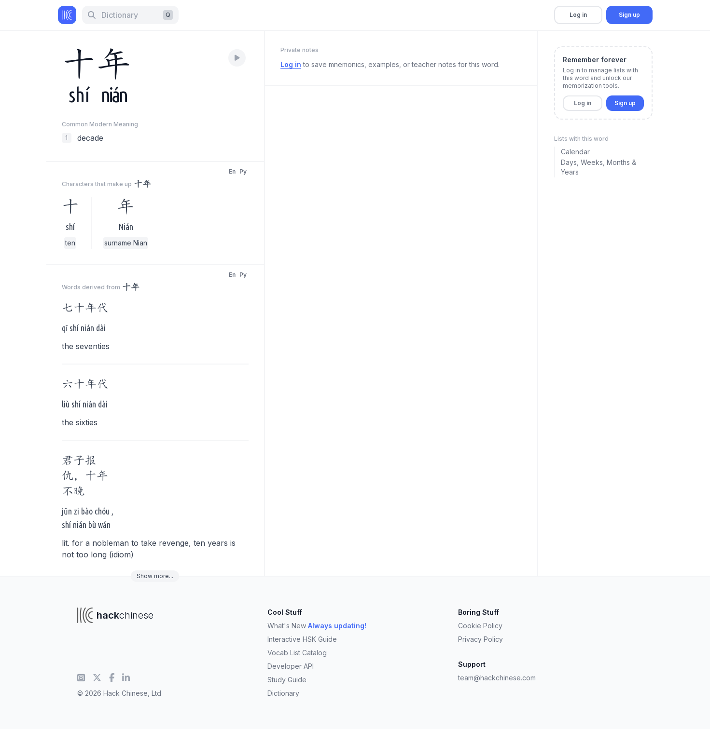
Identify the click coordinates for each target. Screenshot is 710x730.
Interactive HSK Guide (302, 639)
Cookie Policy (480, 626)
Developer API (290, 666)
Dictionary (283, 693)
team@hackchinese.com (497, 678)
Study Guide (286, 680)
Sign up (629, 14)
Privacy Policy (480, 639)
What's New (316, 626)
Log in (578, 14)
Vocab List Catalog (297, 653)
